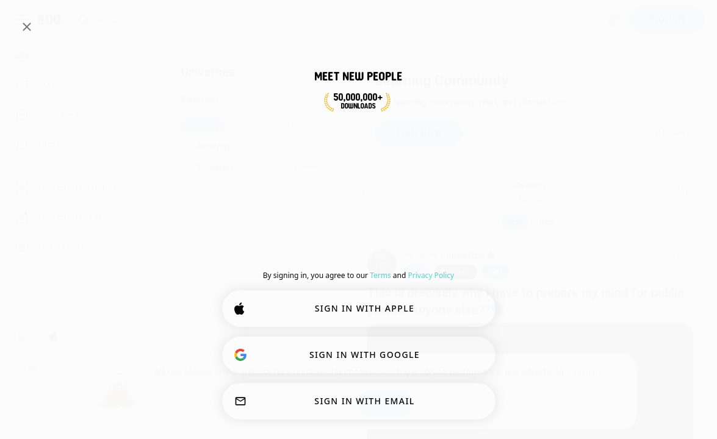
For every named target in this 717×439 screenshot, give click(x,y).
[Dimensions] (614, 19)
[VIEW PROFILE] (382, 264)
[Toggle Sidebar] (22, 19)
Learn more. (592, 372)
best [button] (515, 222)
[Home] (50, 19)
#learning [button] (530, 185)
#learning (199, 99)
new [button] (546, 222)
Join (683, 191)
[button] (417, 272)
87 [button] (495, 272)
